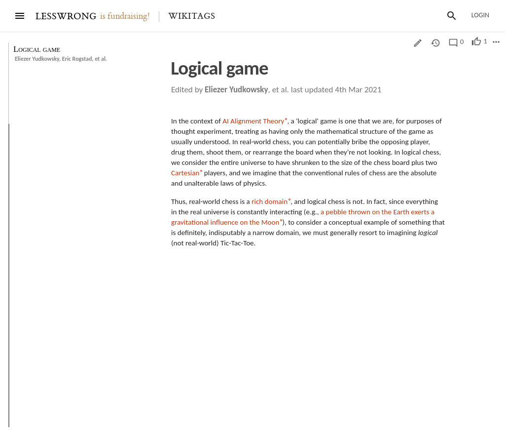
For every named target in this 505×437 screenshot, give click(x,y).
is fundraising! (125, 16)
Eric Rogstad (77, 58)
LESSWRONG (66, 16)
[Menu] (20, 16)
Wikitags (191, 16)
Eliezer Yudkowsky (37, 58)
